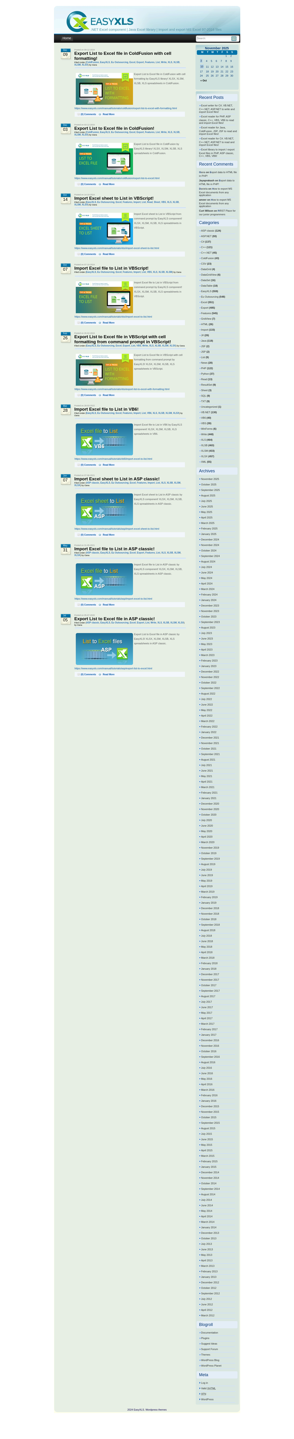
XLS (170, 62)
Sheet (157, 202)
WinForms (207, 428)
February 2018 (209, 963)
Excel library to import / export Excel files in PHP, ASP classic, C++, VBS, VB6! (217, 152)
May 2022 (206, 710)
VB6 (149, 413)
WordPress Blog (210, 1360)
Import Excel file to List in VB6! (106, 409)
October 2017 (209, 985)
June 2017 (207, 1007)
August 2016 (208, 1062)
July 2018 (206, 935)
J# (202, 335)
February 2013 (209, 1271)
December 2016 (210, 1040)
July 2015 (206, 1133)
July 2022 (206, 699)
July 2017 (206, 1001)
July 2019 (206, 869)
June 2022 (207, 704)
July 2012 (206, 1299)
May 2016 (206, 1078)
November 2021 (210, 743)
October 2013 (209, 1238)
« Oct (204, 80)
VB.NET (205, 412)
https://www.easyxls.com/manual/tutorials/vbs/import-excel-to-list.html (113, 316)
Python (205, 373)
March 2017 (208, 1023)
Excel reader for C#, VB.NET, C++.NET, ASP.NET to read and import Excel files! (217, 141)
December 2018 (210, 908)
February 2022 (209, 726)
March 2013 (208, 1266)
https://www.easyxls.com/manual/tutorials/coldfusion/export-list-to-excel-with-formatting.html (126, 108)
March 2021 (208, 787)
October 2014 (209, 1183)
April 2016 (207, 1084)
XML (203, 461)
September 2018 (210, 924)
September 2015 (210, 1122)
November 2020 (210, 809)
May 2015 (206, 1144)
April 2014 (207, 1216)
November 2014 (210, 1177)
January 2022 (209, 732)
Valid (208, 1388)
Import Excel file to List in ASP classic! (114, 548)
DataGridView (209, 274)
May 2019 (206, 880)
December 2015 (210, 1106)
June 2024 (207, 572)
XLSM (77, 65)
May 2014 (206, 1210)
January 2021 (209, 798)
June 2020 (207, 825)
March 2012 (208, 1315)
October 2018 (209, 919)
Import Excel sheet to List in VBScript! (114, 198)
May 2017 (206, 1012)
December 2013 (210, 1232)
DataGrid (206, 269)
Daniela (203, 188)
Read (150, 202)
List (158, 62)
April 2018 (207, 952)
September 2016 (210, 1056)
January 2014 (209, 1227)
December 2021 (210, 737)
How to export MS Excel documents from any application (215, 191)
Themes (205, 1354)
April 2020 (207, 836)
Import (137, 202)
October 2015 (209, 1117)
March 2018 (208, 957)
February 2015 (209, 1161)
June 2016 (207, 1073)
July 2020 (206, 820)
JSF (203, 346)
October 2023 (209, 616)
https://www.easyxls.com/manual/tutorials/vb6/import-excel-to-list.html (113, 458)
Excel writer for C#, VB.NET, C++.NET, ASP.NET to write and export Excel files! (217, 108)
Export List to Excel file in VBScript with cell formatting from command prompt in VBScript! (122, 339)
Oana (202, 172)
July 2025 (206, 501)
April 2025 (207, 517)
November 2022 (210, 677)
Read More (108, 114)
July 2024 (206, 567)
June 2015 (207, 1139)
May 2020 (206, 831)
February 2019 (209, 897)
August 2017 (208, 996)
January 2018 (209, 968)
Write (164, 62)
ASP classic (92, 483)
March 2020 (208, 842)
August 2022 (208, 693)
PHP (203, 368)
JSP (203, 351)
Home (67, 38)
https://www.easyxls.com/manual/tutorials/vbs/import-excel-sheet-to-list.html (117, 248)
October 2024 (209, 550)
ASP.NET (206, 236)
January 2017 (209, 1034)
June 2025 (207, 506)
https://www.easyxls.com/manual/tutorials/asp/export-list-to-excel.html (113, 668)
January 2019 (209, 902)
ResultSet (206, 384)
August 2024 (208, 561)
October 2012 (209, 1288)
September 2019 (210, 858)
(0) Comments (88, 114)
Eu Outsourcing (119, 62)
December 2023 (210, 605)
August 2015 (208, 1128)
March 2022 (208, 721)
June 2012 (207, 1304)
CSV (203, 263)
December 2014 (210, 1172)
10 (202, 66)
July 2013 (206, 1244)
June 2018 (207, 941)
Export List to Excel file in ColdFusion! (114, 128)
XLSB (176, 62)
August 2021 (208, 759)
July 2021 (206, 765)
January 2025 (209, 534)
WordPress (207, 1399)
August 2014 (208, 1194)
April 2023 (207, 649)
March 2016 (208, 1089)
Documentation (209, 1332)
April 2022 (207, 715)
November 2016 (210, 1045)
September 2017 (210, 990)
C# (202, 241)
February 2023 (209, 660)
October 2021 (209, 748)
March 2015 (208, 1155)
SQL (203, 395)
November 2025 (210, 479)
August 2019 (208, 864)
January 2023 (209, 666)
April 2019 (207, 886)
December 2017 (210, 974)
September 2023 (210, 622)
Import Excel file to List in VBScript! (111, 268)
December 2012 (210, 1282)
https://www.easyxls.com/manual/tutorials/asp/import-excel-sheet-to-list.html (117, 528)
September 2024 (210, 556)
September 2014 (210, 1188)
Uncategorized (209, 406)
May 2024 (206, 578)
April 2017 (207, 1018)
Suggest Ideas (209, 1343)
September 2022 (210, 688)
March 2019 (208, 891)
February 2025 (209, 528)
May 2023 (206, 644)
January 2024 (209, 600)
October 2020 (209, 814)
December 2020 (210, 803)
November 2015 (210, 1111)
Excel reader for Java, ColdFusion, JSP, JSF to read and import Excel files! (218, 130)
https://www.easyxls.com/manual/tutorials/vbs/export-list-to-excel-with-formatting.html (122, 389)
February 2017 (209, 1029)
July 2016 (206, 1067)
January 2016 (209, 1100)
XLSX (85, 65)
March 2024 (208, 589)
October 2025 (209, 484)
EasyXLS (105, 62)
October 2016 (209, 1051)
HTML (204, 324)
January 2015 (209, 1166)
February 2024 (209, 594)
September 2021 (210, 754)
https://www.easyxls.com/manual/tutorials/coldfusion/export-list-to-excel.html (117, 178)
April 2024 (207, 583)
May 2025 (206, 512)
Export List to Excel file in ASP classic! (114, 618)
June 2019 (207, 875)
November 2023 (210, 611)
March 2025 (208, 523)
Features (150, 62)
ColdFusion (92, 62)
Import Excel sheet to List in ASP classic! (117, 478)
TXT (203, 401)
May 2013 (206, 1255)
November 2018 (210, 913)
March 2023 (208, 655)
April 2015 (207, 1150)
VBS (163, 202)
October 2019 (209, 853)
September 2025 (210, 490)
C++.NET (206, 252)
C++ (203, 247)
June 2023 (207, 638)
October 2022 (209, 682)
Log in (204, 1382)
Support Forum (209, 1349)
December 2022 (210, 671)
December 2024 (210, 539)
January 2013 (209, 1277)
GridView (206, 318)
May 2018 (206, 946)
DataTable (207, 285)
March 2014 (208, 1221)
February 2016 (209, 1095)
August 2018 (208, 930)
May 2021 (206, 776)
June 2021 (207, 770)
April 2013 (207, 1260)
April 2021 (207, 781)
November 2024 (210, 545)
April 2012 (207, 1310)
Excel (132, 62)
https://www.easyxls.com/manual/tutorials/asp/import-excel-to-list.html (113, 598)
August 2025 (208, 495)
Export (140, 62)
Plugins (205, 1338)
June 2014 (207, 1205)
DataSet (205, 280)
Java (203, 340)
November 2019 (210, 847)
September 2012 (210, 1293)
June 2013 (207, 1249)
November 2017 (210, 979)
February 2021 (209, 792)
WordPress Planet (211, 1365)
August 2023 (208, 627)
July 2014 (206, 1199)
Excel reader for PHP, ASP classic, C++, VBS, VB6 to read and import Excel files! (216, 119)
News (204, 362)
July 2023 (206, 633)
